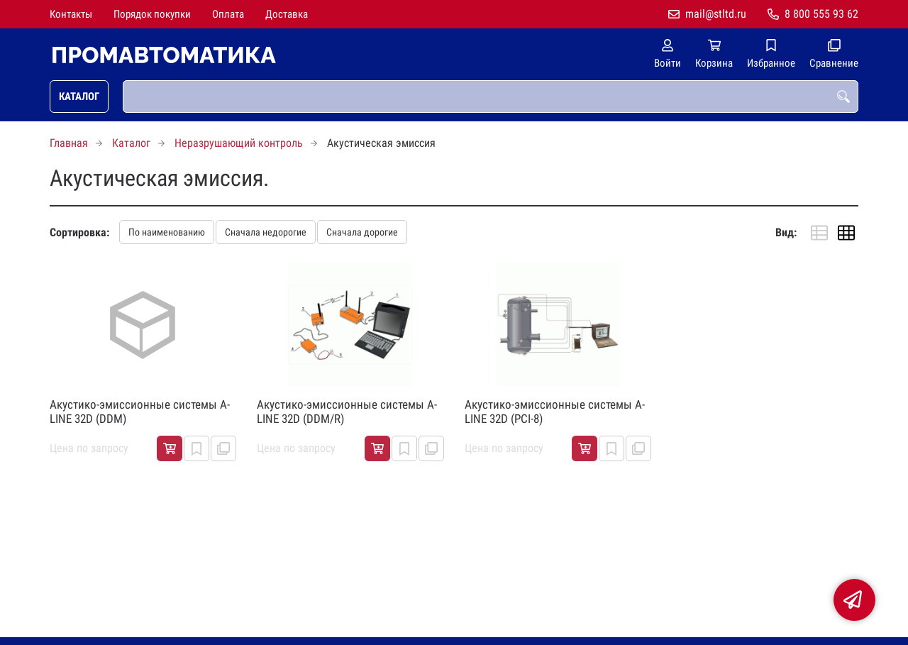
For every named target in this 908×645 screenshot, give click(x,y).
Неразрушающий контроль (239, 143)
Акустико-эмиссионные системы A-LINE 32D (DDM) (140, 411)
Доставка (286, 14)
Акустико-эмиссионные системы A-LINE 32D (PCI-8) (555, 411)
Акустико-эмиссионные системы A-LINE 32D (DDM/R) (347, 411)
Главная (69, 143)
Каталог (79, 96)
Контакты (71, 14)
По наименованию (166, 232)
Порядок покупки (152, 14)
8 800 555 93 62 (821, 14)
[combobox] (490, 96)
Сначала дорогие (362, 232)
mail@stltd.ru (715, 14)
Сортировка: (79, 232)
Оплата (228, 14)
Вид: (786, 232)
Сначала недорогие (265, 232)
